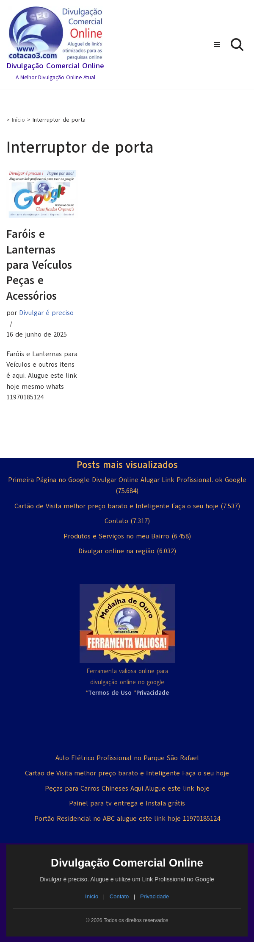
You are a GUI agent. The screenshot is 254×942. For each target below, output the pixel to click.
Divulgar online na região (116, 551)
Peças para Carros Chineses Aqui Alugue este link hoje (127, 788)
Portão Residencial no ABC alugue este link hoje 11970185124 (127, 818)
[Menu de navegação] (216, 44)
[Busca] (237, 44)
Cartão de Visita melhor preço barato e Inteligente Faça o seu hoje (116, 506)
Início (18, 120)
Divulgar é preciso (46, 313)
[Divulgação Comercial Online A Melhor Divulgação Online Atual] (55, 44)
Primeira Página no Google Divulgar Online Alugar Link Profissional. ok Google (127, 480)
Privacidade (154, 896)
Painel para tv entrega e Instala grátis (127, 803)
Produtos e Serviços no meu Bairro (116, 536)
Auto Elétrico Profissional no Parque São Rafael (127, 758)
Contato (116, 521)
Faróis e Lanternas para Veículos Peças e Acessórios (39, 265)
